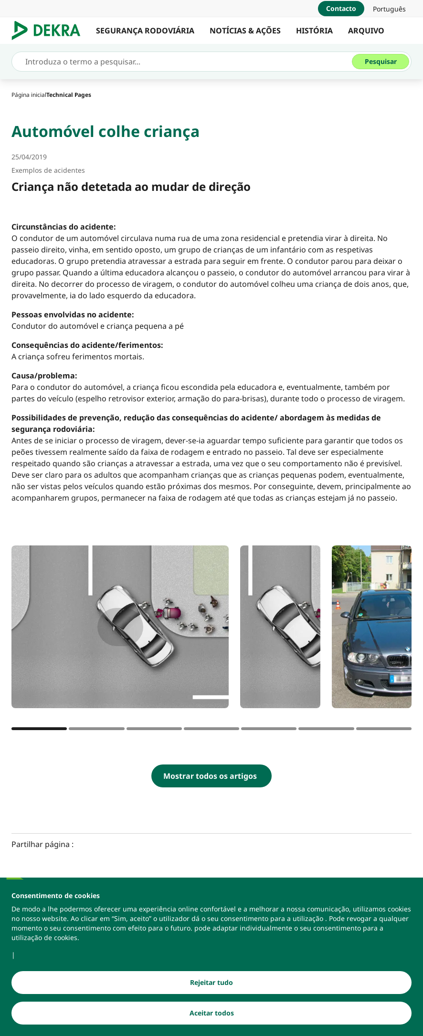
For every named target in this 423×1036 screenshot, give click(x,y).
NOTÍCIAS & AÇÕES (245, 30)
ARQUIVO (366, 30)
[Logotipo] (49, 30)
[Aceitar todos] (211, 1013)
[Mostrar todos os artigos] (211, 775)
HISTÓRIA (314, 30)
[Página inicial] (28, 95)
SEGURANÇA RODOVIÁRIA (145, 30)
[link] (389, 8)
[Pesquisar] (380, 61)
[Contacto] (341, 8)
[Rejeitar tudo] (211, 983)
